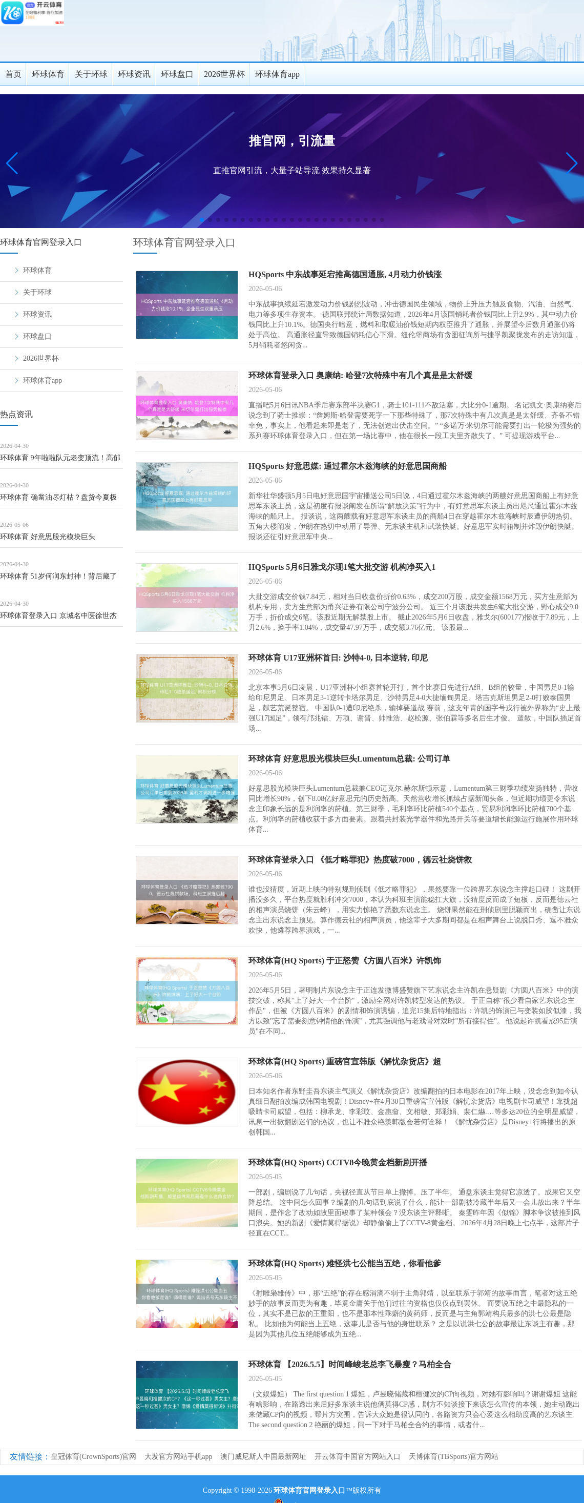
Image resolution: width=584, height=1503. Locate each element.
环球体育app (277, 74)
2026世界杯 (224, 74)
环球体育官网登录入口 (184, 242)
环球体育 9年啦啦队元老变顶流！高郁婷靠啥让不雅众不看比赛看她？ (60, 461)
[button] (572, 163)
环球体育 (48, 74)
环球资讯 (134, 74)
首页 (13, 74)
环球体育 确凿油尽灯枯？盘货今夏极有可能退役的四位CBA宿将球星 (58, 500)
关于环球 (91, 74)
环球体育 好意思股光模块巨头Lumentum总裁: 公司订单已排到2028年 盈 (60, 540)
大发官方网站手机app (178, 1456)
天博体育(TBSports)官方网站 (453, 1456)
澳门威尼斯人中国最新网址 (263, 1456)
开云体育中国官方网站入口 (358, 1456)
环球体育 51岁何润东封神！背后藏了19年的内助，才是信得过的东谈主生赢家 (61, 579)
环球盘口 (177, 74)
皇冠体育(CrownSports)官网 (93, 1456)
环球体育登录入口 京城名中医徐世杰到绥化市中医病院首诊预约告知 (58, 619)
